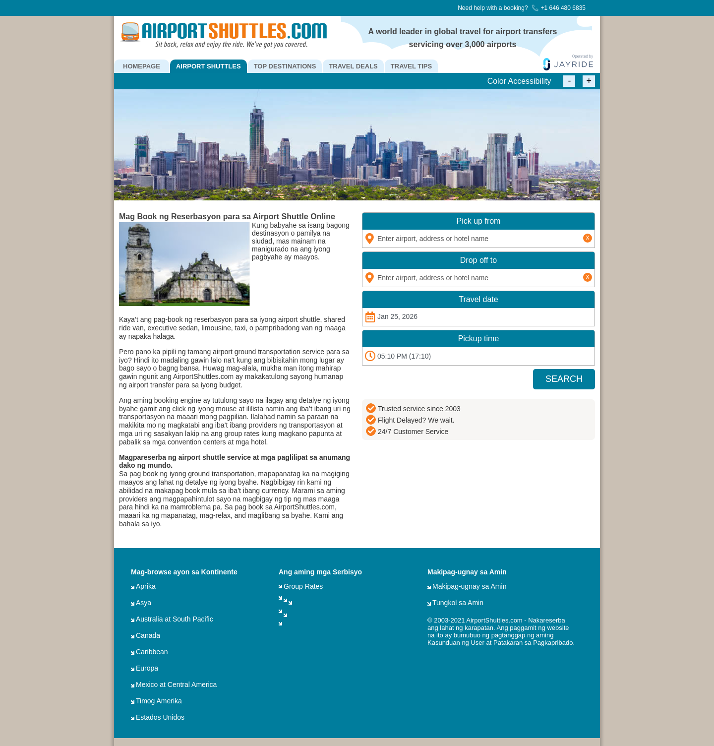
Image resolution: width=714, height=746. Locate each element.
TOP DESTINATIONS (285, 66)
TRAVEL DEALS (353, 66)
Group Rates (303, 586)
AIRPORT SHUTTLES (208, 66)
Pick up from (479, 221)
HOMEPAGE (141, 66)
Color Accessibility (519, 81)
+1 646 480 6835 (559, 7)
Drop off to (478, 260)
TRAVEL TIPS (411, 66)
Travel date (478, 299)
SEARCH (564, 379)
